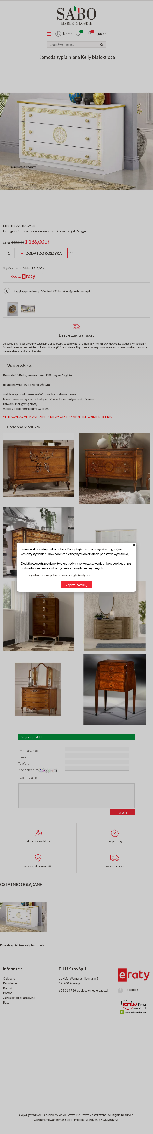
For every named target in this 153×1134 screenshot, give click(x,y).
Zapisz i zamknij (76, 585)
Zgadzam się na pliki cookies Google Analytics (59, 575)
